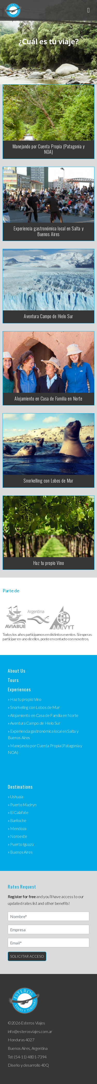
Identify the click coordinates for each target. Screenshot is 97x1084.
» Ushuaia (15, 796)
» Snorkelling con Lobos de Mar (33, 707)
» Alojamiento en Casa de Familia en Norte (43, 715)
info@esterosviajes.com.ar (30, 1031)
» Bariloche (17, 820)
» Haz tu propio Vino (24, 699)
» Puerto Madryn (22, 804)
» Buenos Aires (20, 851)
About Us (16, 670)
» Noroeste (17, 836)
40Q (45, 1065)
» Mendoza (17, 828)
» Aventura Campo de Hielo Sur (34, 723)
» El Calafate (18, 812)
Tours (13, 680)
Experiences (19, 689)
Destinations (20, 786)
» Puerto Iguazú (20, 844)
